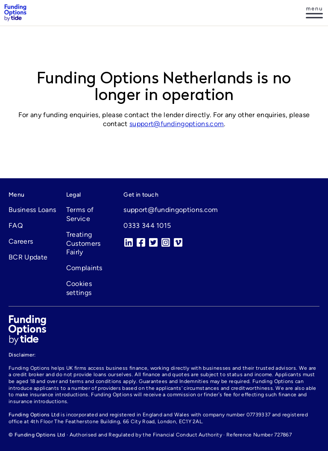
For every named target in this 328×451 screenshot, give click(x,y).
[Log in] (314, 12)
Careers (21, 241)
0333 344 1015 (147, 225)
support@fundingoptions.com (176, 124)
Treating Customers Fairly (83, 243)
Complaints (84, 268)
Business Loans (32, 210)
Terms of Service (80, 214)
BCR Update (28, 257)
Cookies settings (79, 288)
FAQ (16, 225)
